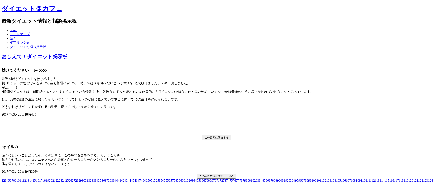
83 (257, 180)
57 (172, 180)
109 (358, 180)
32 (90, 180)
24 (63, 180)
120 (410, 180)
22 (57, 180)
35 (100, 180)
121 (415, 180)
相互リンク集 (20, 42)
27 (73, 180)
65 (198, 180)
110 (363, 180)
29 (80, 180)
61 (185, 180)
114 (382, 180)
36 (103, 180)
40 (116, 180)
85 (264, 180)
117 (396, 180)
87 (270, 180)
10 (18, 180)
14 (31, 180)
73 (224, 180)
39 (113, 180)
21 (54, 180)
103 (328, 180)
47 (139, 180)
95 (296, 180)
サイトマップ (20, 34)
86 (267, 180)
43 (126, 180)
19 (47, 180)
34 (96, 180)
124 (430, 180)
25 (67, 180)
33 (93, 180)
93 (290, 180)
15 (34, 180)
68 (208, 180)
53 (159, 180)
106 (343, 180)
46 (136, 180)
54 (162, 180)
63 (191, 180)
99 (310, 180)
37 (106, 180)
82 (254, 180)
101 (318, 180)
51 (152, 180)
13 (27, 180)
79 (244, 180)
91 (283, 180)
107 (348, 180)
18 (44, 180)
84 (260, 180)
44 (129, 180)
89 (277, 180)
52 (155, 180)
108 (353, 180)
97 (303, 180)
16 (37, 180)
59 (178, 180)
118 (401, 180)
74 (228, 180)
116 (391, 180)
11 (21, 180)
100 (314, 180)
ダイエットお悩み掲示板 (28, 47)
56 (168, 180)
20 (50, 180)
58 (175, 180)
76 (234, 180)
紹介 (13, 38)
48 (142, 180)
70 (214, 180)
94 (293, 180)
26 (70, 180)
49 (145, 180)
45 (132, 180)
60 (182, 180)
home (13, 30)
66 (201, 180)
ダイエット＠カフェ (32, 8)
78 (241, 180)
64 (195, 180)
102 (323, 180)
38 (109, 180)
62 (188, 180)
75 (231, 180)
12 (24, 180)
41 (119, 180)
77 (237, 180)
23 (60, 180)
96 (300, 180)
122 (420, 180)
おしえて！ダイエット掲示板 (34, 56)
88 (273, 180)
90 (280, 180)
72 (221, 180)
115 (386, 180)
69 (211, 180)
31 (86, 180)
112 (372, 180)
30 (83, 180)
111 (368, 180)
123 (425, 180)
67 (205, 180)
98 (306, 180)
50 (149, 180)
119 (406, 180)
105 (338, 180)
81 (250, 180)
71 (218, 180)
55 (165, 180)
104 (333, 180)
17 (40, 180)
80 (247, 180)
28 (77, 180)
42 (123, 180)
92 (287, 180)
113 (377, 180)
